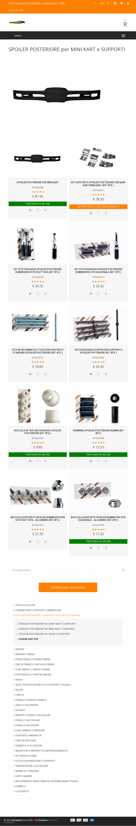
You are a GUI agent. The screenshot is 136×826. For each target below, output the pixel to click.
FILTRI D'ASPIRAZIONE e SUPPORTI (35, 761)
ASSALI (19, 679)
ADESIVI (19, 649)
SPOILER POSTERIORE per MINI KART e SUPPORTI (47, 629)
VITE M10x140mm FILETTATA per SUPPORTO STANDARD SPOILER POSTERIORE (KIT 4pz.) (38, 351)
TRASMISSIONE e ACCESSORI (31, 766)
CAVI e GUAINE (23, 776)
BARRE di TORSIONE (27, 771)
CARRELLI (20, 786)
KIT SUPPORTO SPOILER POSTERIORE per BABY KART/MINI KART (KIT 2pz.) (98, 184)
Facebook (107, 3)
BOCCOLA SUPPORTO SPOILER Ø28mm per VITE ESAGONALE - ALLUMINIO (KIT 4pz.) (98, 519)
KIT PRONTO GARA (26, 755)
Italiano (95, 3)
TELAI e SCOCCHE (25, 605)
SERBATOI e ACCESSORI (28, 745)
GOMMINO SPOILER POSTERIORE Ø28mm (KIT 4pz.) (98, 432)
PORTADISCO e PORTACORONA (33, 674)
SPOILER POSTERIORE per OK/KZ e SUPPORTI (44, 634)
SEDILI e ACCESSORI (26, 705)
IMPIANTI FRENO (25, 654)
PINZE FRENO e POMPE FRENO (33, 659)
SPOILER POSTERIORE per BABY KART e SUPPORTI (47, 623)
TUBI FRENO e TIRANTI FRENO (32, 669)
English (101, 3)
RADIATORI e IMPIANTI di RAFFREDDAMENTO (41, 750)
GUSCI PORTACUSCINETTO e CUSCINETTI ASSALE (43, 684)
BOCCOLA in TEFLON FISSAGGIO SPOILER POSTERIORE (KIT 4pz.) (37, 432)
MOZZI (19, 689)
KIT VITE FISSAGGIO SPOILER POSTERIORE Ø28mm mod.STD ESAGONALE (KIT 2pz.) (98, 271)
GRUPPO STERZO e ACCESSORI (32, 715)
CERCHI (19, 695)
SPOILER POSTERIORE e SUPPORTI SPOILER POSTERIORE (47, 615)
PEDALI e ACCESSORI (27, 725)
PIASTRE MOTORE (25, 740)
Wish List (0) (122, 3)
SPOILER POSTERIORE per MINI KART (38, 182)
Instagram (115, 3)
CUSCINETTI (22, 791)
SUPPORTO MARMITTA (28, 735)
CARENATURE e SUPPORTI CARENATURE (38, 610)
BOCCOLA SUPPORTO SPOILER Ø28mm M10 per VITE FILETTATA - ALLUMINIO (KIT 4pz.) (37, 519)
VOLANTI (20, 710)
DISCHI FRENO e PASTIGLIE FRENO (35, 664)
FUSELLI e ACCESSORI (27, 720)
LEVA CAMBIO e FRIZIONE (29, 730)
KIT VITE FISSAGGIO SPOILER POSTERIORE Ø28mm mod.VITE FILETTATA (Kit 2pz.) (38, 271)
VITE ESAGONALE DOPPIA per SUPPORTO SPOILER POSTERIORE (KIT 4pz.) (98, 351)
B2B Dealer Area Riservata (128, 3)
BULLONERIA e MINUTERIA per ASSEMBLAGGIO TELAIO (46, 781)
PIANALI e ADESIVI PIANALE (30, 700)
